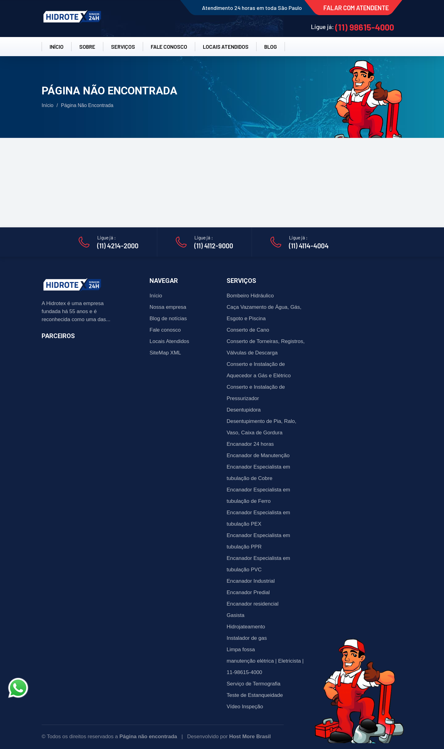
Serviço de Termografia (254, 684)
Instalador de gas (247, 638)
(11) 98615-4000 (364, 27)
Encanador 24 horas (250, 444)
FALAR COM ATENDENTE (356, 7)
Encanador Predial (248, 592)
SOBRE (87, 46)
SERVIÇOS (123, 46)
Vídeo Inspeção (245, 707)
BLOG (270, 46)
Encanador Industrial (251, 581)
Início (47, 105)
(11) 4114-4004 (309, 246)
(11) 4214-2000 (117, 246)
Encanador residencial (252, 604)
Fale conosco (165, 330)
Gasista (236, 615)
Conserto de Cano (248, 330)
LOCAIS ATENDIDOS (226, 46)
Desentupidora (244, 410)
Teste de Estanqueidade (255, 695)
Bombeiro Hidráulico (250, 296)
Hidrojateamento (246, 627)
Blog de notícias (168, 318)
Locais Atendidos (169, 341)
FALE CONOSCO (169, 46)
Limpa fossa (241, 649)
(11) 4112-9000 (213, 246)
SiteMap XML (165, 353)
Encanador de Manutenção (258, 455)
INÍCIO (57, 46)
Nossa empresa (168, 307)
